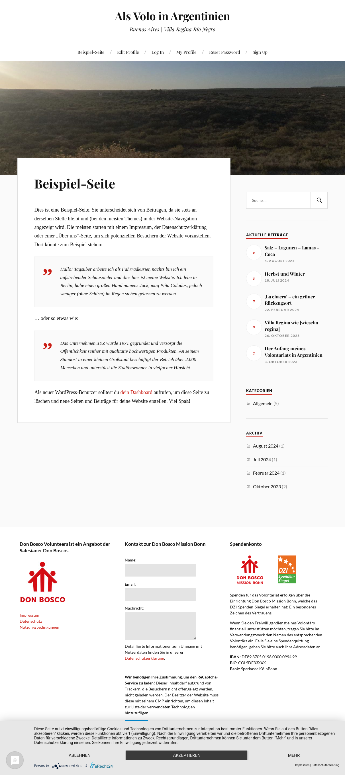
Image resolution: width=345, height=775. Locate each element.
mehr (294, 755)
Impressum (29, 615)
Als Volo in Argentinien (172, 16)
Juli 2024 (262, 459)
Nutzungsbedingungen (39, 627)
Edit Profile (128, 52)
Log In (158, 52)
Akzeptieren (186, 755)
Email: (130, 584)
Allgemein (263, 403)
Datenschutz (31, 621)
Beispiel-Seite (91, 52)
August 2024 (265, 445)
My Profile (186, 52)
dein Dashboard (136, 392)
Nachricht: (134, 608)
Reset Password (224, 52)
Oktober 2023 (267, 486)
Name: (130, 560)
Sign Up (260, 52)
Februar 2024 (266, 472)
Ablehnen (79, 755)
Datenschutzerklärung (144, 658)
